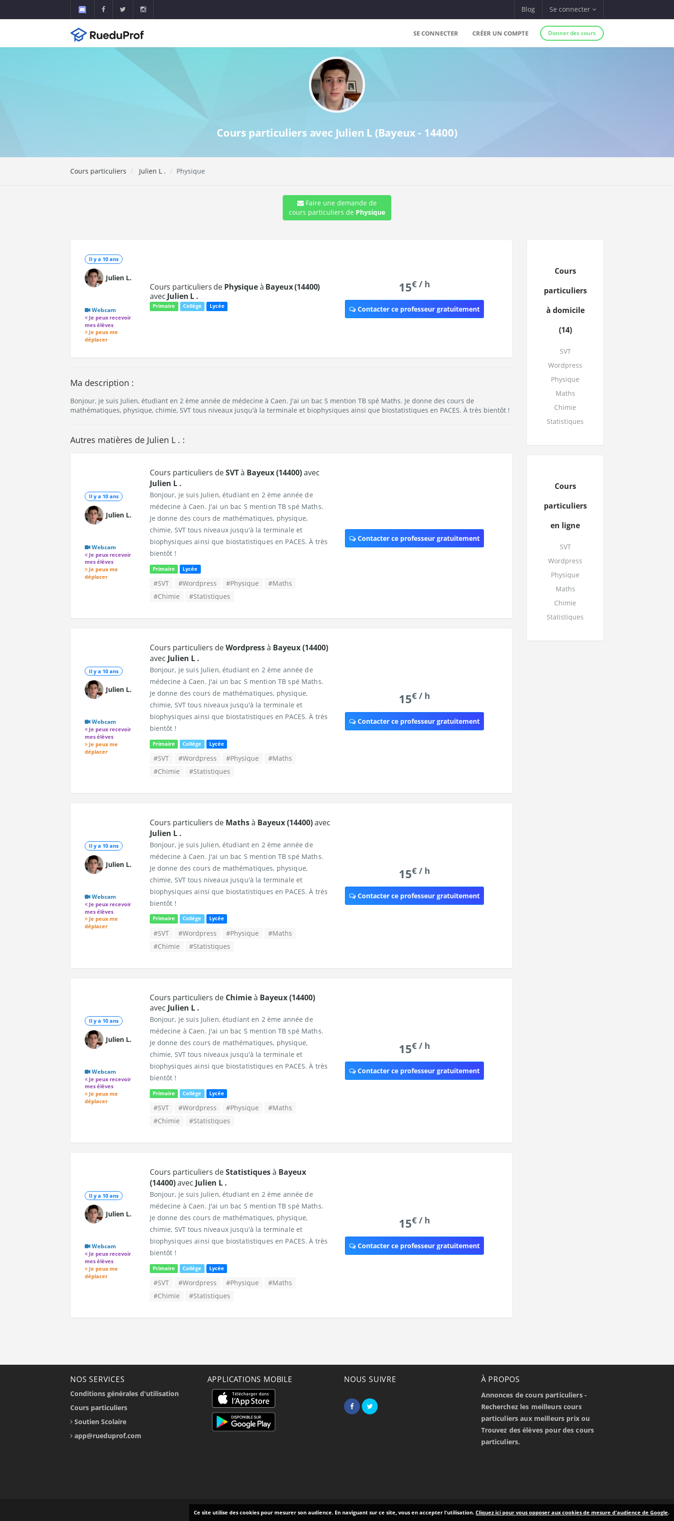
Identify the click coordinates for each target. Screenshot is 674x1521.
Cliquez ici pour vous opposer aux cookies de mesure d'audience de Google (572, 1512)
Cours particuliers (98, 171)
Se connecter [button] (572, 9)
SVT (565, 351)
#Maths (280, 583)
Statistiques (565, 421)
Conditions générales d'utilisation (124, 1393)
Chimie (565, 407)
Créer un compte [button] (500, 33)
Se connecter (435, 33)
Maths (565, 393)
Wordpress (565, 365)
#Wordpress (197, 583)
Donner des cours (572, 33)
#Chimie (167, 596)
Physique (565, 379)
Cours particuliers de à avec (235, 291)
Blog (528, 9)
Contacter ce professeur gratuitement (414, 309)
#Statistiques (209, 596)
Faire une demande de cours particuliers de (337, 207)
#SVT (161, 583)
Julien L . (151, 171)
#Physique (242, 583)
